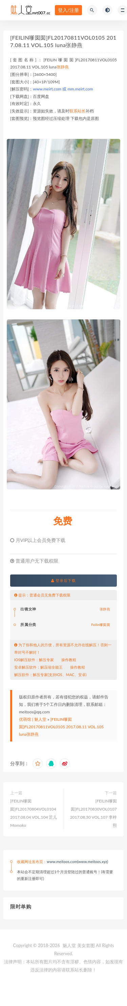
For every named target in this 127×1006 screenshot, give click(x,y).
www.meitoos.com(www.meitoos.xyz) (77, 861)
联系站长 (77, 110)
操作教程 (68, 659)
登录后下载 (63, 580)
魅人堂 (69, 945)
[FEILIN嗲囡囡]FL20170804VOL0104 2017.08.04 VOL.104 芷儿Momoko (33, 813)
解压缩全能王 (51, 667)
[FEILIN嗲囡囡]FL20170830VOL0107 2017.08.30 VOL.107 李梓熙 (93, 813)
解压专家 (46, 659)
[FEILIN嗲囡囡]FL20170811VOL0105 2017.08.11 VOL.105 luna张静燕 (61, 727)
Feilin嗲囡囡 (100, 625)
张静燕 (63, 66)
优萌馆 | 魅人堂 (32, 719)
